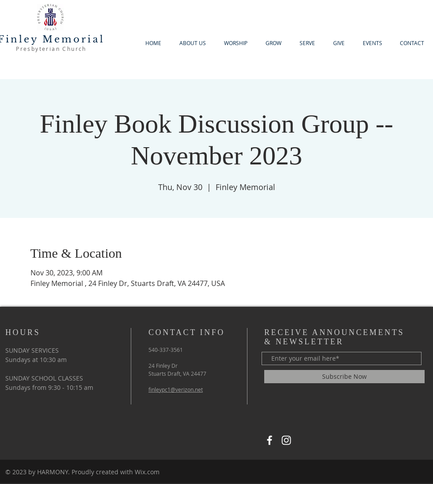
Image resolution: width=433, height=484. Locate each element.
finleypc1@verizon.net (175, 389)
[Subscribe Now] (344, 376)
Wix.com (147, 472)
